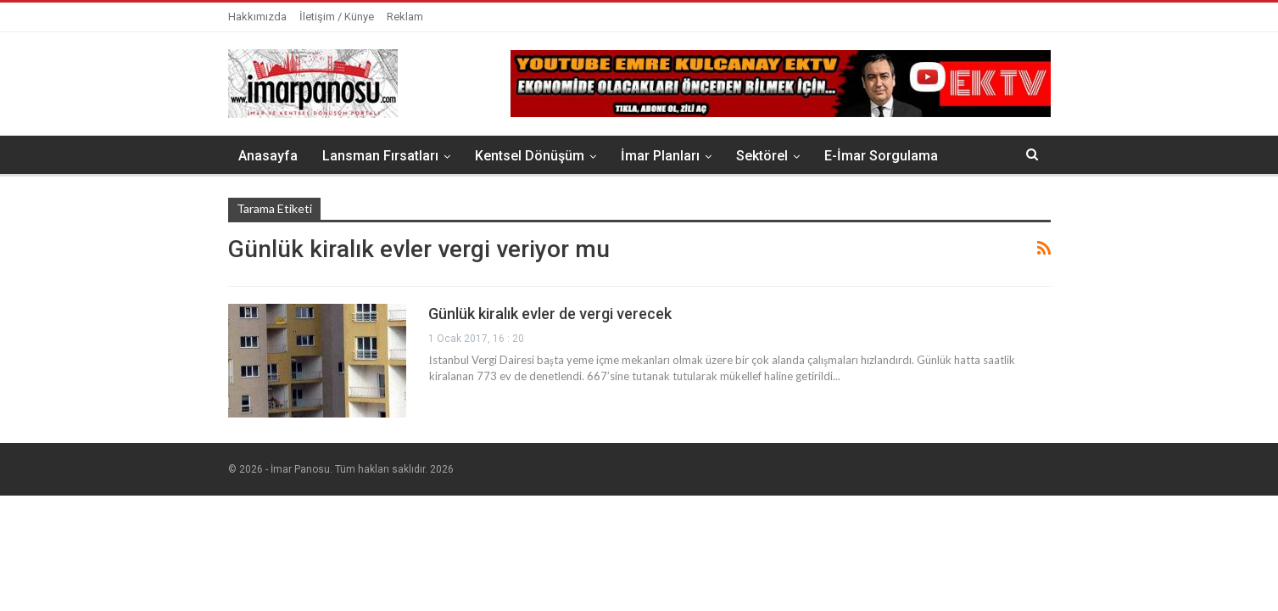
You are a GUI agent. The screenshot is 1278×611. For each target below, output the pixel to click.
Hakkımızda (257, 16)
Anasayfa (268, 156)
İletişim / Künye (336, 16)
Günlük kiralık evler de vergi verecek (550, 313)
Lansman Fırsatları (380, 156)
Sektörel (762, 156)
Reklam (405, 16)
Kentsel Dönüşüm (529, 156)
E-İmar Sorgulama (881, 156)
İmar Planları (660, 156)
